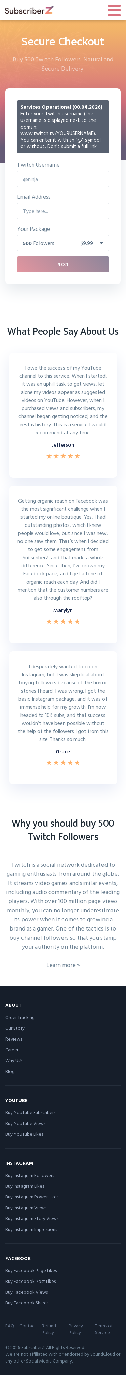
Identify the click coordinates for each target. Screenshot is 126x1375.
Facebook (18, 1258)
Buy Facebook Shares (26, 1302)
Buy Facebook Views (26, 1291)
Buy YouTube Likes (24, 1133)
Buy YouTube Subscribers (30, 1112)
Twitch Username (38, 164)
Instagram (19, 1162)
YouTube (16, 1100)
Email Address (34, 196)
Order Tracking (20, 1017)
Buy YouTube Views (25, 1123)
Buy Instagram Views (25, 1207)
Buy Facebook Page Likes (31, 1270)
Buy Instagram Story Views (31, 1218)
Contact (27, 1325)
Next (63, 264)
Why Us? (14, 1060)
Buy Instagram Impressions (31, 1229)
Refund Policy (49, 1329)
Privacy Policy (76, 1329)
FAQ (9, 1325)
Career (11, 1049)
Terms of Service (104, 1329)
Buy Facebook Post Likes (30, 1281)
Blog (10, 1071)
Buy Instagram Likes (24, 1185)
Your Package (33, 228)
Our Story (15, 1027)
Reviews (13, 1038)
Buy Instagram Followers (29, 1175)
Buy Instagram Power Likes (31, 1196)
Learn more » (63, 964)
